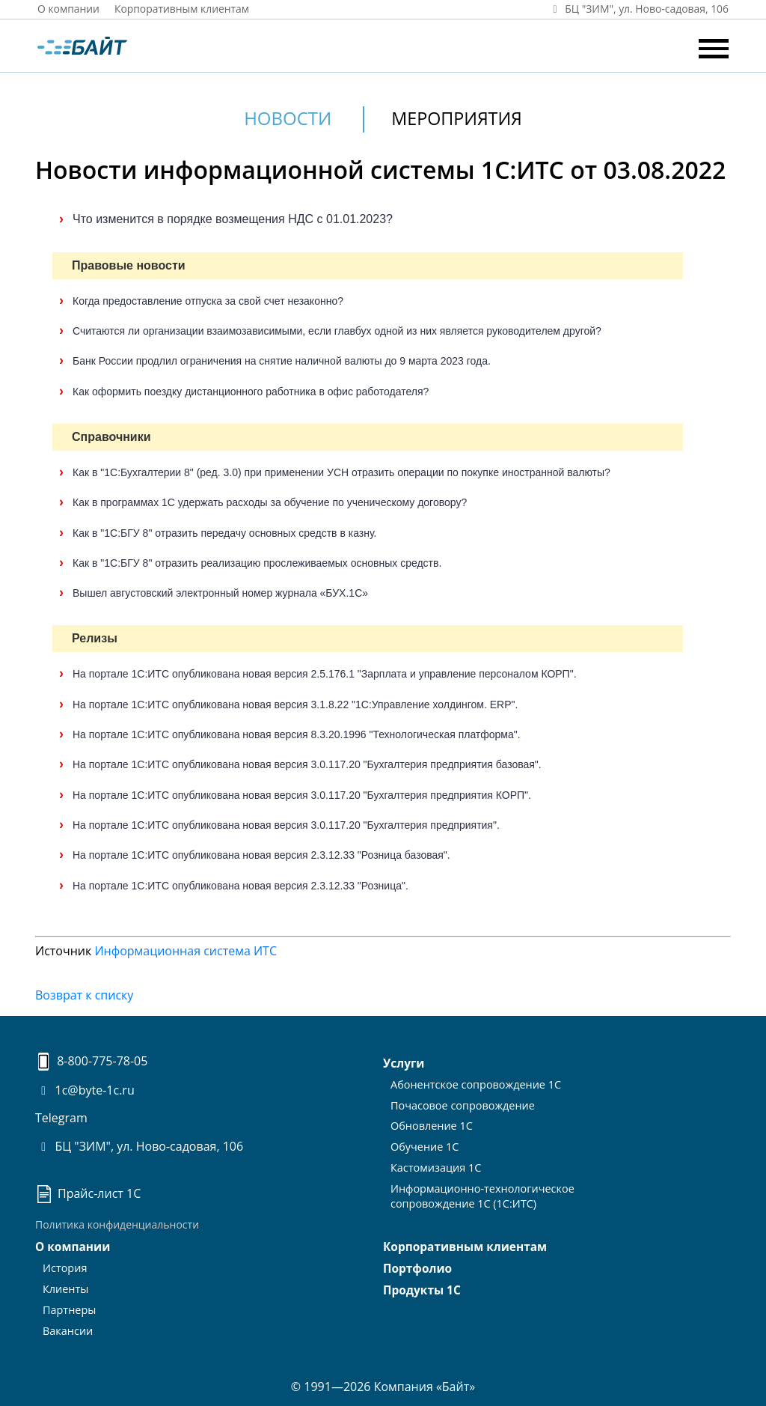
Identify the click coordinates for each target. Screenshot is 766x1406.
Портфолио (416, 1268)
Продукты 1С (421, 1289)
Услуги (403, 1063)
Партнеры (68, 1307)
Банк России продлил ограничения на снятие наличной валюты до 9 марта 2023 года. (282, 361)
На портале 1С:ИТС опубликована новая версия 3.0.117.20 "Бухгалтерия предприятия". (286, 825)
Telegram (61, 1118)
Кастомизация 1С (434, 1164)
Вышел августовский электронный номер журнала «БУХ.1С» (220, 593)
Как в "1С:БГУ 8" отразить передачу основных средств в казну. (224, 532)
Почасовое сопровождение (460, 1103)
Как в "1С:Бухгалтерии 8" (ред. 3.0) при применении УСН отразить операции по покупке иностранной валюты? (341, 472)
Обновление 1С (430, 1123)
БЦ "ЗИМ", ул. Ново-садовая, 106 (139, 1146)
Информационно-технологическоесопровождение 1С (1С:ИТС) (479, 1190)
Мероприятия (457, 118)
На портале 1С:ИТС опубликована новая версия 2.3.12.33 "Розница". (240, 885)
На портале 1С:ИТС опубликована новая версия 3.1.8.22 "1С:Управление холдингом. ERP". (295, 704)
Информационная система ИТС (185, 951)
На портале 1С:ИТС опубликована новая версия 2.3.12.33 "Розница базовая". (261, 855)
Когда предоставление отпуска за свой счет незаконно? (208, 301)
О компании (68, 8)
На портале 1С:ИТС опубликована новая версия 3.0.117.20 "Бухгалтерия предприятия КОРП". (302, 795)
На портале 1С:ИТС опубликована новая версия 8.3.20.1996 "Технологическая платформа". (297, 734)
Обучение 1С (423, 1143)
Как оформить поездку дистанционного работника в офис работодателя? (251, 392)
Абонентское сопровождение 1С (473, 1083)
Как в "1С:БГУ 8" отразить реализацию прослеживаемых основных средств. (257, 563)
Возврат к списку (84, 995)
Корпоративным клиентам (183, 8)
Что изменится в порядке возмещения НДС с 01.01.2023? (233, 219)
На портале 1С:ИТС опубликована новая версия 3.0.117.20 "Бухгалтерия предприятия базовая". (307, 764)
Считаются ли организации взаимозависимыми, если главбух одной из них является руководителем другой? (337, 331)
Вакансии (67, 1327)
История (64, 1267)
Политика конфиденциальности (117, 1224)
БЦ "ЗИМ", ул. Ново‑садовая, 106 (637, 8)
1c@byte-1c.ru (85, 1090)
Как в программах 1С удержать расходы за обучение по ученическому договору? (270, 502)
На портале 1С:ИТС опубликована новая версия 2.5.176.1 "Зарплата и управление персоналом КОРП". (325, 674)
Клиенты (65, 1287)
